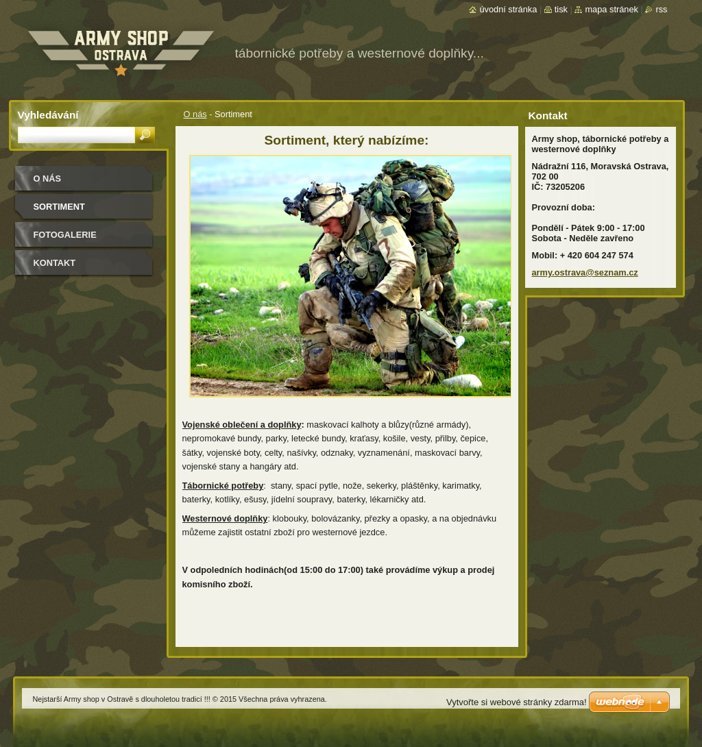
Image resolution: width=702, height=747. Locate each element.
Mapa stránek (611, 9)
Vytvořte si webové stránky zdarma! (516, 702)
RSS (661, 9)
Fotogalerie (65, 235)
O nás (195, 114)
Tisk (561, 9)
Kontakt (55, 263)
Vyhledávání (48, 115)
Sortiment (59, 206)
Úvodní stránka (508, 9)
